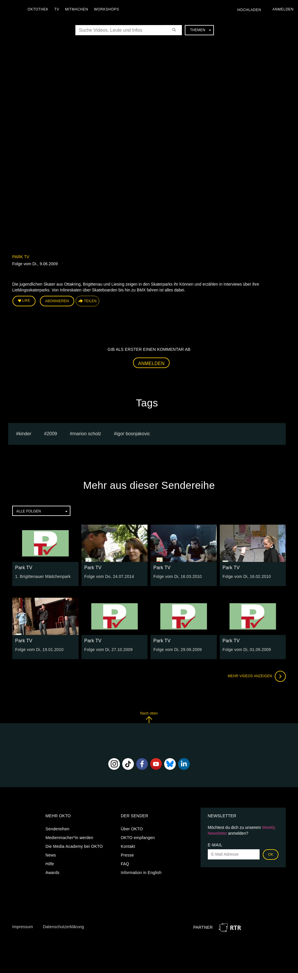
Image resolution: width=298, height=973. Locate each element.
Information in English (141, 872)
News (50, 855)
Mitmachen (76, 9)
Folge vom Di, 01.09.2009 (247, 649)
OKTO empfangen (138, 837)
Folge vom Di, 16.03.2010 (177, 576)
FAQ (125, 863)
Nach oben (149, 717)
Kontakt (128, 846)
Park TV (20, 256)
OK (270, 854)
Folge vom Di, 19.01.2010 (39, 649)
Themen (200, 30)
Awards (52, 872)
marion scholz (86, 433)
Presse (127, 855)
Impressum (22, 926)
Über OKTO (132, 829)
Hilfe (49, 863)
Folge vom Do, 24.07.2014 (109, 576)
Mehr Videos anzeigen (257, 676)
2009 (52, 433)
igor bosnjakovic (133, 433)
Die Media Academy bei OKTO (74, 846)
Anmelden (151, 363)
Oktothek (38, 9)
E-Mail (215, 845)
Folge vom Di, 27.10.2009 (108, 649)
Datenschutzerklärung (63, 926)
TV (56, 9)
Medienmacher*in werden (69, 837)
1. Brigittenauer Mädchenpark (43, 576)
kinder (25, 433)
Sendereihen (57, 829)
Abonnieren (57, 301)
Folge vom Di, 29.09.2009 (177, 649)
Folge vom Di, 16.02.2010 (247, 576)
